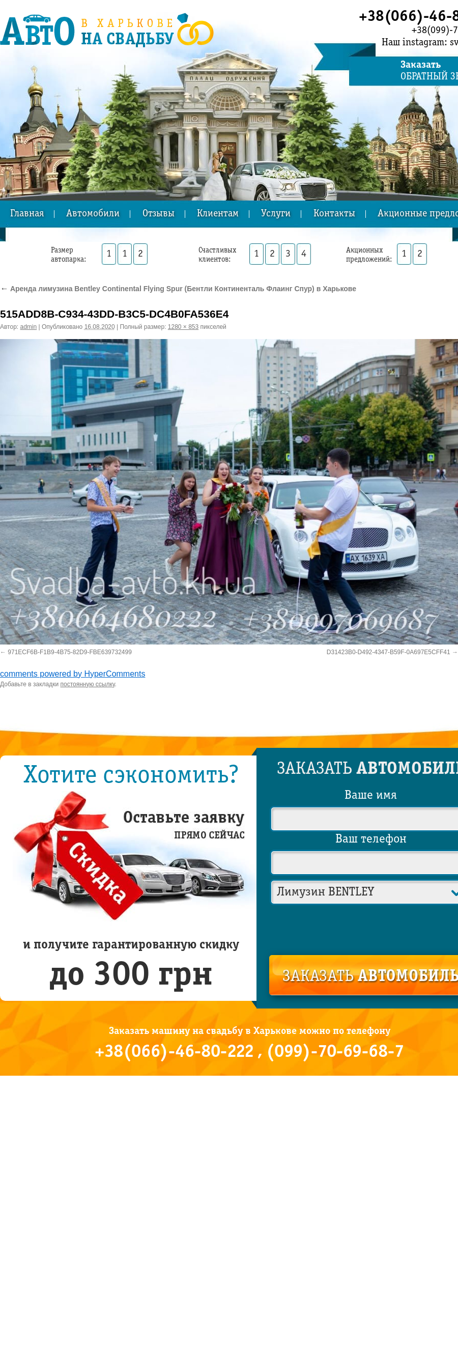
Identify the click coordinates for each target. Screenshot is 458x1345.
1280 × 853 (183, 326)
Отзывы (158, 214)
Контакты (334, 214)
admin (28, 326)
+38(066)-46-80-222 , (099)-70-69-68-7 (249, 1052)
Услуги (276, 214)
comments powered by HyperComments (72, 673)
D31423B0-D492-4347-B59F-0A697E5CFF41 (388, 652)
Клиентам (218, 214)
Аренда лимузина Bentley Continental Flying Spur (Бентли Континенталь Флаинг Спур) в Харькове (178, 289)
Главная (27, 214)
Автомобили (93, 214)
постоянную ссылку (88, 684)
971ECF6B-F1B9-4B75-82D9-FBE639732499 (69, 652)
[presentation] (371, 928)
